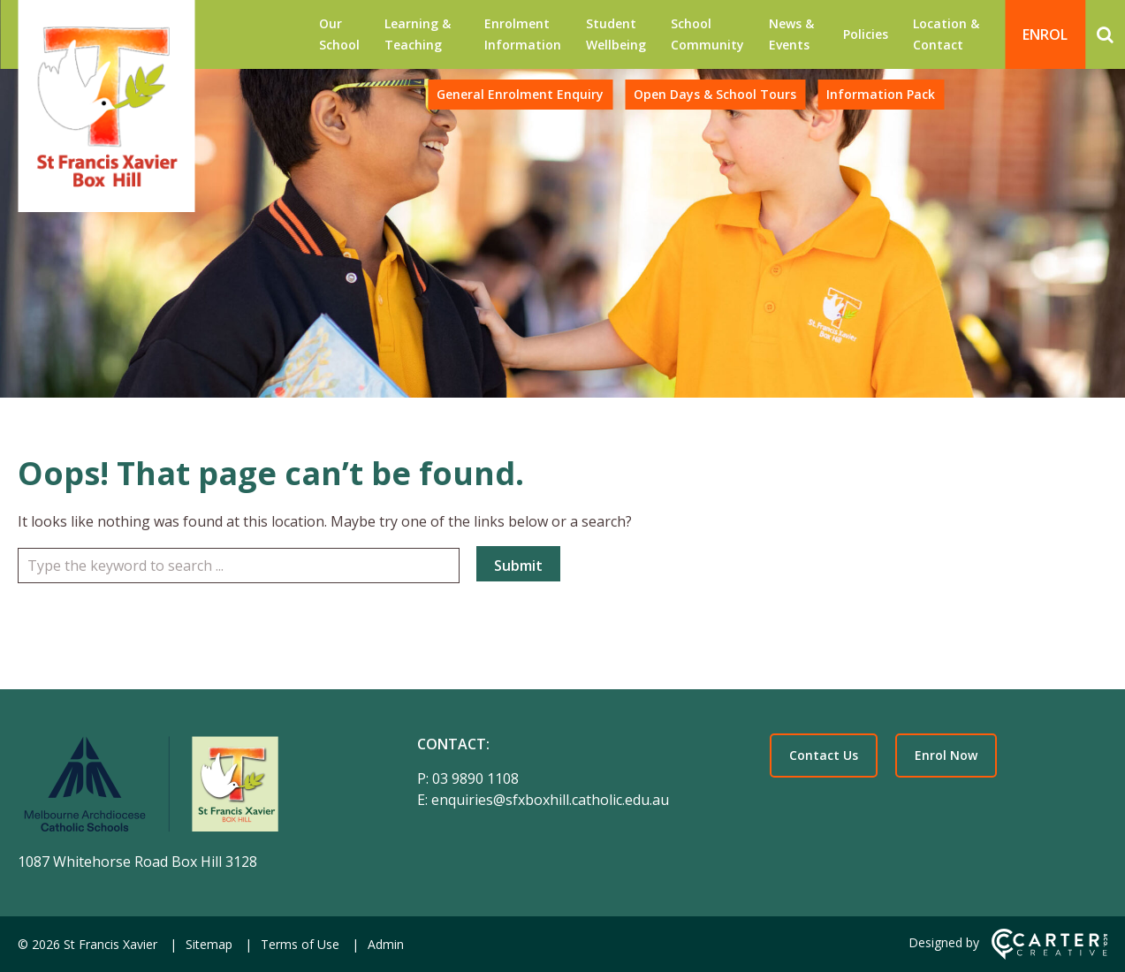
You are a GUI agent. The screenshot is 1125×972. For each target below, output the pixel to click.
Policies (865, 34)
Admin (386, 944)
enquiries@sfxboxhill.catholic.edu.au (550, 799)
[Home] (186, 787)
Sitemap (209, 944)
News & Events (791, 34)
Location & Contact (946, 34)
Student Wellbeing (616, 34)
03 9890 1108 (475, 778)
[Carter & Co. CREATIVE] (1049, 954)
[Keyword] (239, 565)
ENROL (1045, 34)
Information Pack (880, 94)
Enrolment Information (522, 34)
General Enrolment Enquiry (520, 94)
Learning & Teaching (417, 34)
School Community (707, 34)
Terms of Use (300, 944)
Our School (339, 34)
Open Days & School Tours (715, 94)
